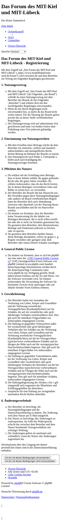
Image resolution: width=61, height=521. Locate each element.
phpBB (18, 483)
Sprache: (5, 51)
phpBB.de (37, 491)
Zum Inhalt (7, 26)
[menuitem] (11, 37)
